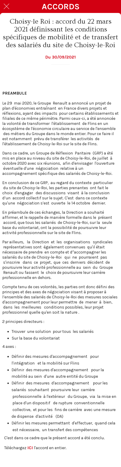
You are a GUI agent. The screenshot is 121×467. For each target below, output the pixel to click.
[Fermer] (6, 6)
